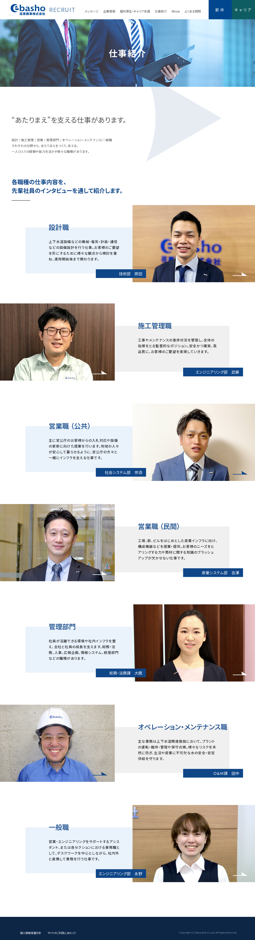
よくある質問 (192, 11)
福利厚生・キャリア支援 (135, 11)
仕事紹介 (161, 11)
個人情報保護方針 (30, 933)
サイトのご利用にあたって (62, 933)
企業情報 (109, 11)
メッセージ (91, 11)
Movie (176, 11)
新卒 (220, 10)
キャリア (243, 10)
